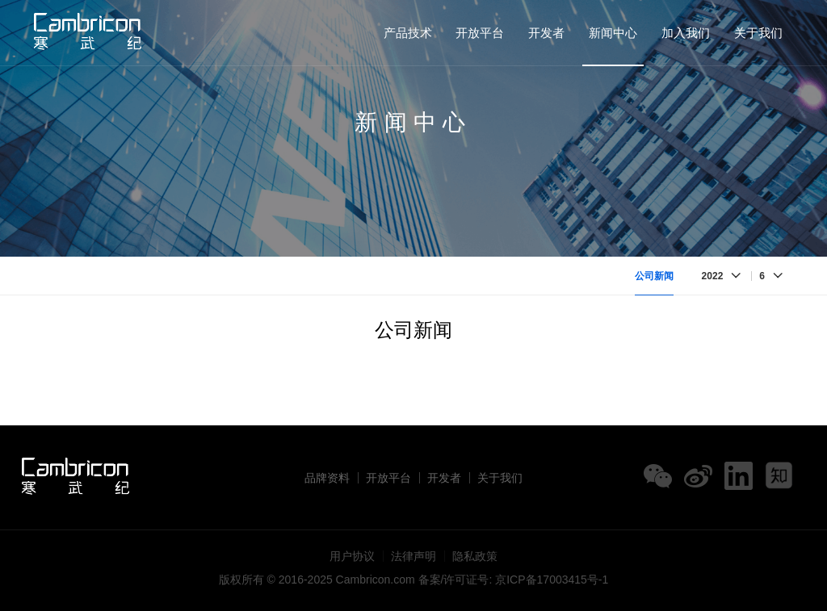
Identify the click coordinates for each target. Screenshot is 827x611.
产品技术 (408, 33)
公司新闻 (654, 276)
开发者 (546, 33)
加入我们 (685, 33)
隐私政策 (474, 556)
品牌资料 (327, 477)
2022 (713, 276)
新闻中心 (613, 33)
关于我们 (758, 33)
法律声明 (413, 556)
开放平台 (479, 33)
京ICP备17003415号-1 (551, 579)
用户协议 (352, 556)
